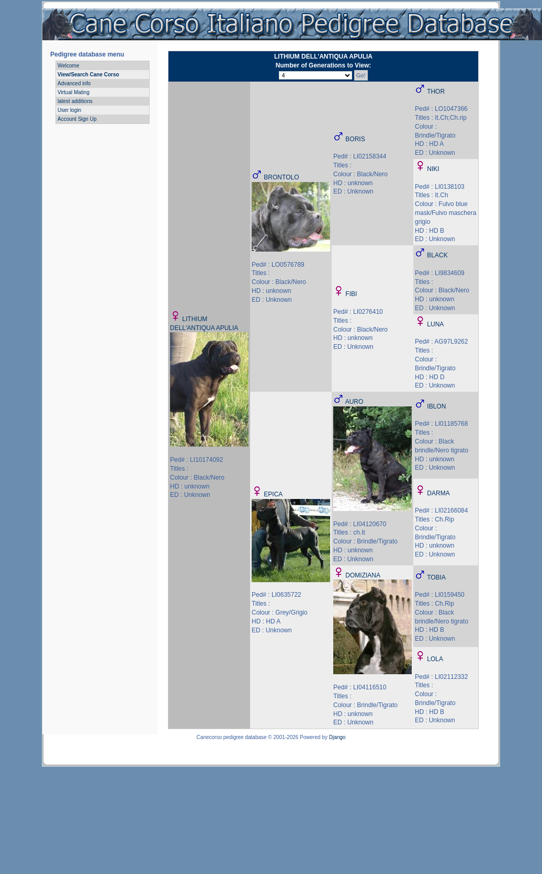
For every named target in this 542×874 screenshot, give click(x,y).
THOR (436, 91)
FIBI (351, 294)
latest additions (75, 101)
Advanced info (74, 83)
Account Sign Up (77, 119)
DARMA (438, 493)
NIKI (433, 169)
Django (337, 737)
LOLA (435, 659)
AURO (354, 401)
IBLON (436, 406)
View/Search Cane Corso (88, 74)
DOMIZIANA (362, 575)
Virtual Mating (73, 92)
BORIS (355, 139)
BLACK (437, 255)
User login (69, 110)
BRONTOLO (281, 177)
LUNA (435, 324)
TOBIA (436, 577)
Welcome (69, 66)
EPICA (273, 494)
